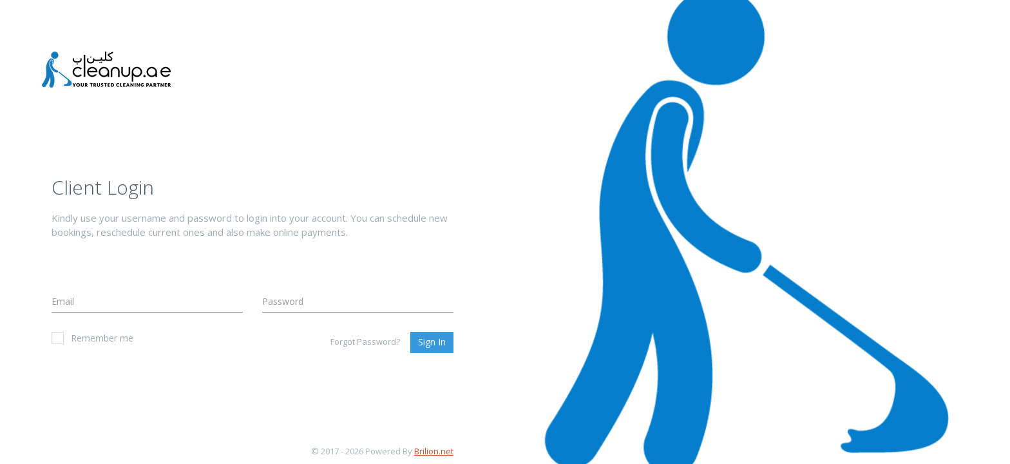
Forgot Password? (365, 341)
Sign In (432, 342)
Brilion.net (433, 451)
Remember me (92, 338)
